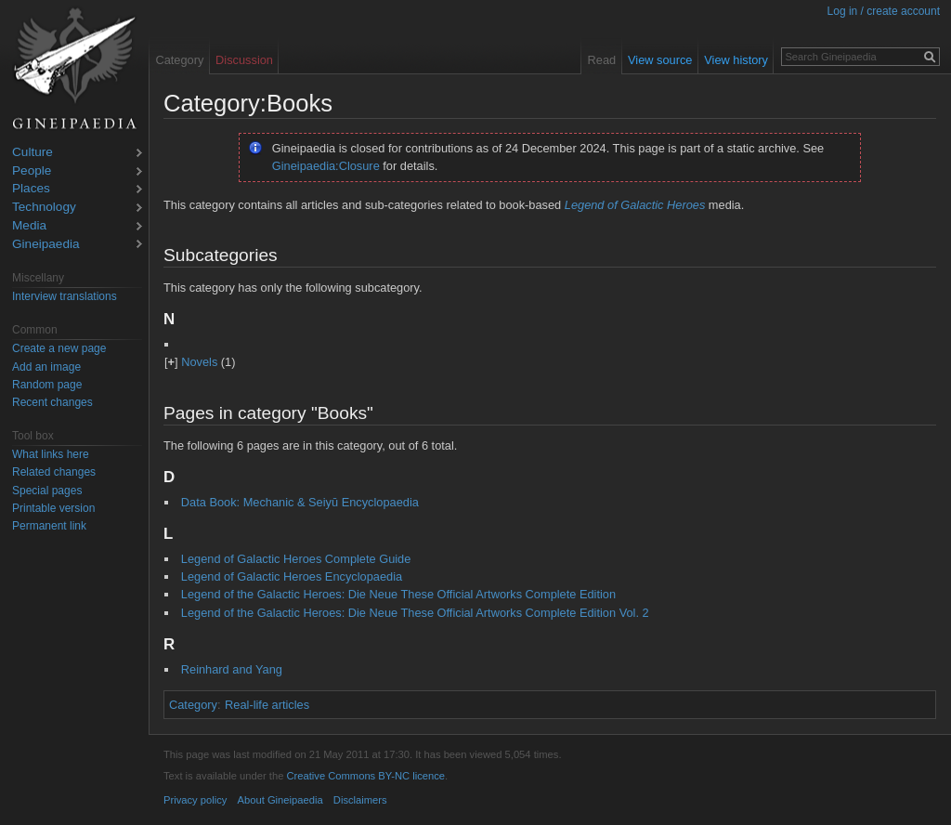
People (31, 171)
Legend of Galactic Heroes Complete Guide (296, 559)
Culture (32, 153)
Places (31, 189)
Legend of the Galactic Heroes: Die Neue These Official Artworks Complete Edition (398, 594)
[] (171, 362)
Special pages (47, 490)
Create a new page (59, 348)
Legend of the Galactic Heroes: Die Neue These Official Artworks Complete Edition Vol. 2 (415, 613)
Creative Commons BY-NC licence (365, 775)
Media (29, 226)
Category (193, 705)
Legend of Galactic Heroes (635, 205)
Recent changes (52, 402)
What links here (50, 454)
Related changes (54, 471)
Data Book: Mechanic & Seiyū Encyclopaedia (300, 502)
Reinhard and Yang (231, 669)
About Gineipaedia (280, 799)
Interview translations (64, 296)
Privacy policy (195, 799)
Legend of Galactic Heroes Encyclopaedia (291, 576)
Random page (47, 384)
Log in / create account (883, 11)
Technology (44, 208)
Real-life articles (267, 705)
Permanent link (49, 525)
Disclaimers (360, 799)
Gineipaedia (46, 245)
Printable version (53, 508)
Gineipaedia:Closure (326, 166)
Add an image (46, 366)
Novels (199, 362)
